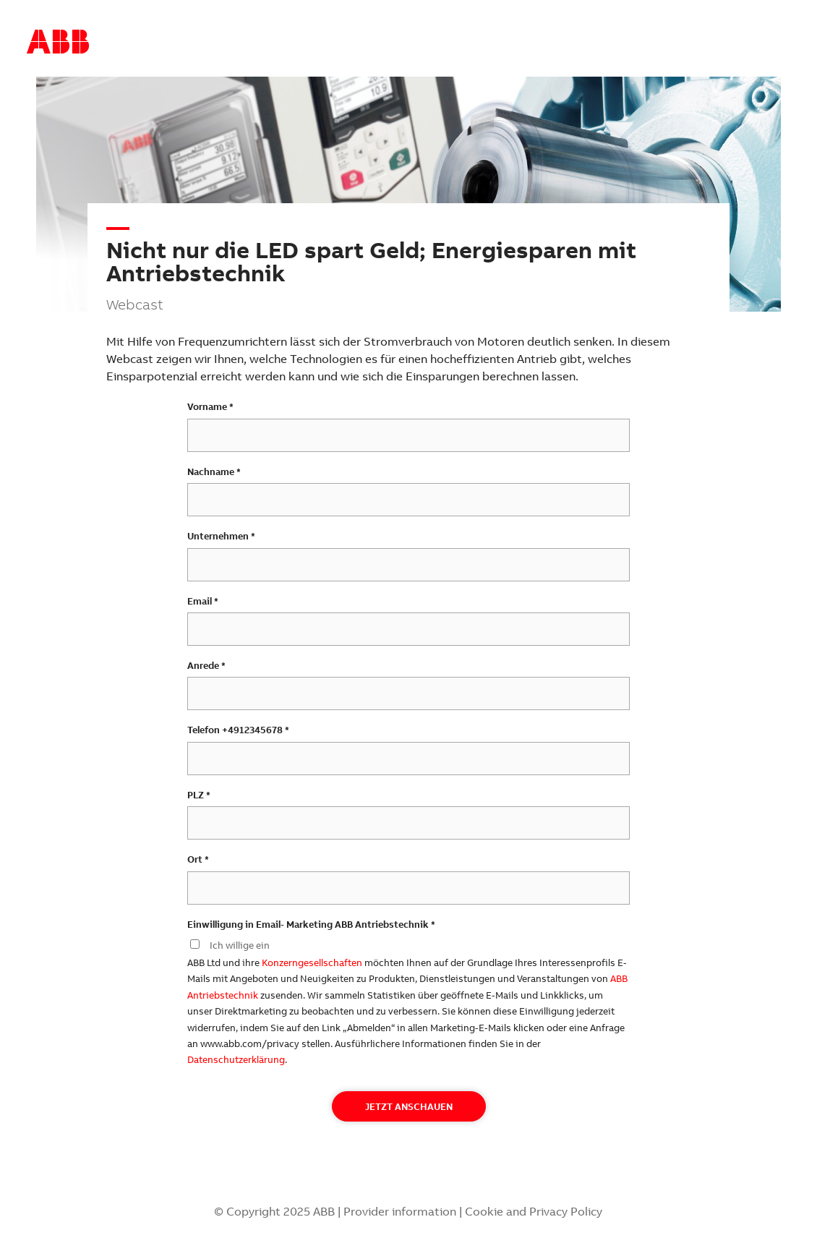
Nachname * (214, 471)
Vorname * (210, 406)
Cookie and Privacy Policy (533, 1211)
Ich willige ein (240, 945)
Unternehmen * (221, 536)
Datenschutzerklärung (236, 1059)
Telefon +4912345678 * (238, 729)
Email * (202, 601)
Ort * (198, 859)
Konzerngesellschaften (312, 962)
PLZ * (198, 794)
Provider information (399, 1211)
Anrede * (206, 665)
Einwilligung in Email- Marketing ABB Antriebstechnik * (311, 924)
